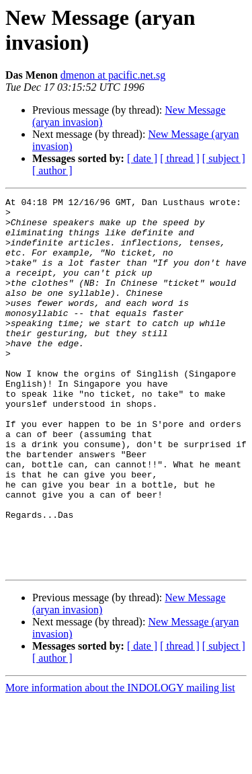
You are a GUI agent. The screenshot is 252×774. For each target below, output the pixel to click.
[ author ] (52, 170)
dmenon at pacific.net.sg (112, 75)
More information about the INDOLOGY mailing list (120, 762)
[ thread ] (180, 158)
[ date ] (142, 158)
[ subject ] (223, 158)
